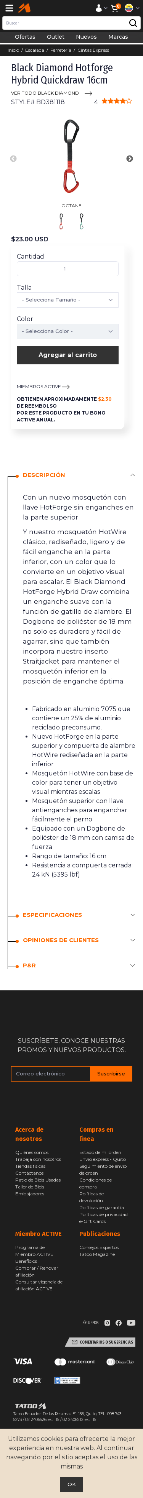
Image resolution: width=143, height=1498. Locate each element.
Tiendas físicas (30, 1166)
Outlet (55, 37)
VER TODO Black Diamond (45, 93)
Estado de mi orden (100, 1152)
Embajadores (29, 1193)
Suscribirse (111, 1073)
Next (129, 159)
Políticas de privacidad (103, 1214)
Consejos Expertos (99, 1247)
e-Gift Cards (92, 1221)
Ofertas (25, 37)
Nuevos (86, 37)
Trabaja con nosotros (38, 1159)
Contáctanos (29, 1173)
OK (71, 1484)
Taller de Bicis (29, 1187)
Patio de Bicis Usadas (38, 1180)
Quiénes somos (31, 1152)
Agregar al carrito (68, 355)
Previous (13, 159)
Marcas (118, 37)
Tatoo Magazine (97, 1254)
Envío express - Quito (102, 1159)
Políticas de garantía (101, 1207)
